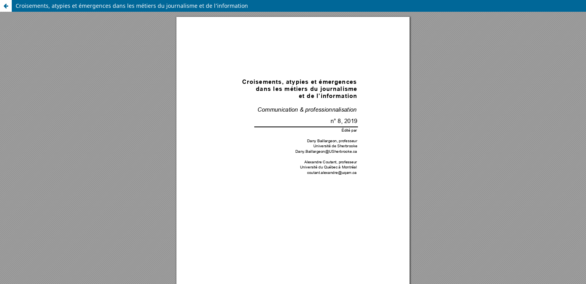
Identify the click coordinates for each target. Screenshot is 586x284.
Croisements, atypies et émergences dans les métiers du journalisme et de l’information (132, 5)
